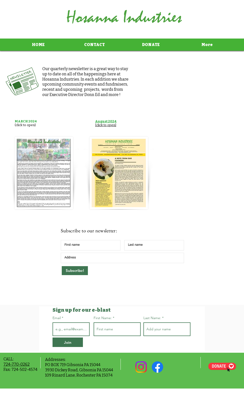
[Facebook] (157, 367)
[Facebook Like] (180, 367)
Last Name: (152, 318)
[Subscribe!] (75, 270)
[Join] (68, 342)
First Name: (103, 318)
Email (57, 318)
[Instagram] (141, 367)
